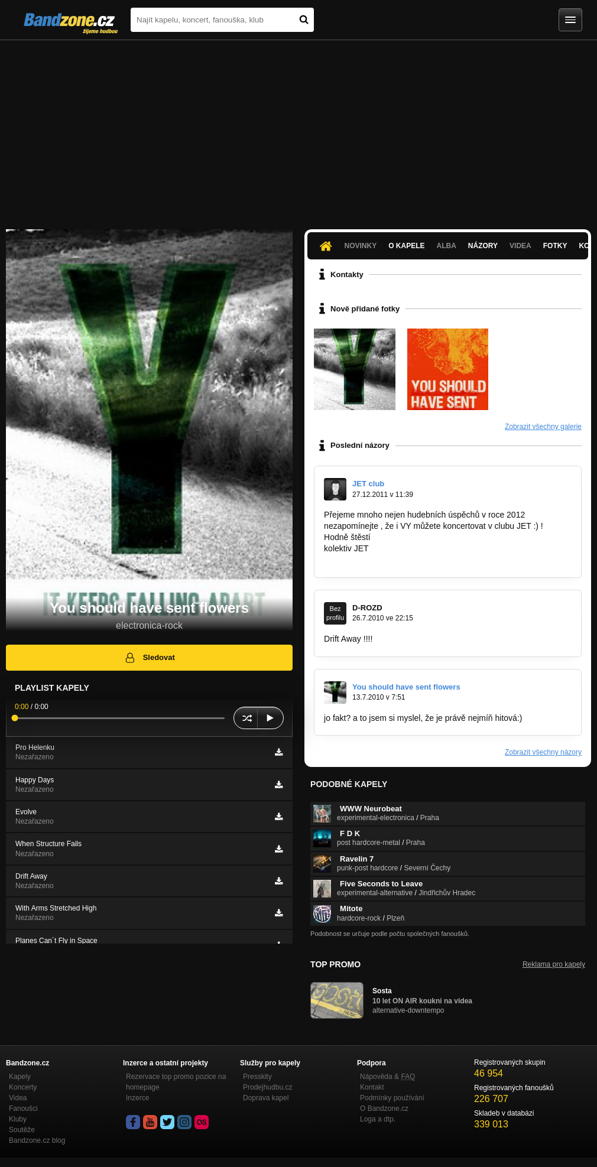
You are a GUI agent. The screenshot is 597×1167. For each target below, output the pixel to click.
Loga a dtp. (377, 1119)
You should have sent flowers (406, 686)
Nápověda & (387, 1076)
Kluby (18, 1119)
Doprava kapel (265, 1098)
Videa (520, 246)
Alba (446, 246)
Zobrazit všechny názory (543, 752)
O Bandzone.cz (384, 1108)
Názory (483, 246)
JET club (368, 483)
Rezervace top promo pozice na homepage (176, 1081)
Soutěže (22, 1130)
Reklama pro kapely (554, 964)
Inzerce (137, 1098)
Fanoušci (23, 1108)
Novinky (360, 246)
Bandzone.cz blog (37, 1140)
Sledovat (149, 657)
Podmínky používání (392, 1098)
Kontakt (372, 1087)
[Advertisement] (298, 129)
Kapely (20, 1076)
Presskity (257, 1076)
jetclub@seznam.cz (360, 559)
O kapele (406, 246)
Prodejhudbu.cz (267, 1087)
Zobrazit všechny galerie (543, 426)
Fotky (555, 246)
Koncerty (23, 1087)
